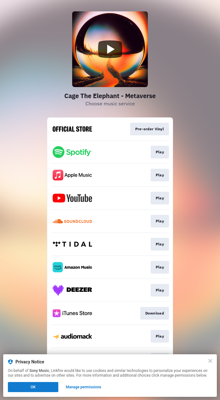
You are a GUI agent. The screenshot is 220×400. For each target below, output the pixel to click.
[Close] (210, 361)
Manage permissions (83, 387)
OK (33, 387)
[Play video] (110, 49)
